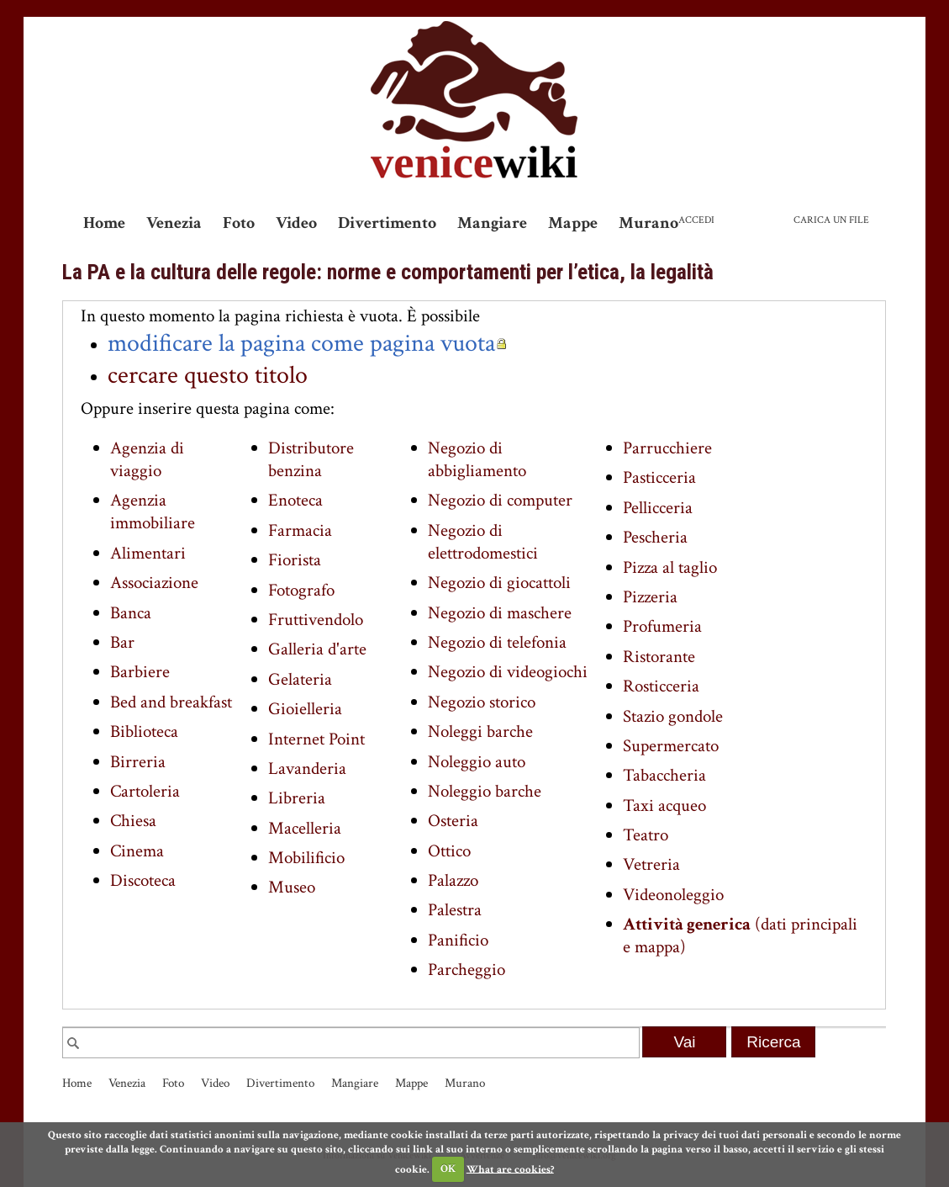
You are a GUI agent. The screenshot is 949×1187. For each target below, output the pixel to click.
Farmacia (300, 530)
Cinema (137, 851)
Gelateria (300, 679)
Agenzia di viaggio (147, 459)
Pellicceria (658, 507)
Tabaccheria (664, 775)
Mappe (573, 223)
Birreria (138, 761)
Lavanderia (307, 768)
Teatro (645, 835)
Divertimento (387, 223)
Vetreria (651, 864)
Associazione (154, 582)
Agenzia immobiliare (152, 511)
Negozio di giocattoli (499, 582)
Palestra (455, 909)
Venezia (174, 223)
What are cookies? (510, 1169)
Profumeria (662, 626)
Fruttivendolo (315, 619)
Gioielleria (305, 708)
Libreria (296, 798)
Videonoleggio (673, 894)
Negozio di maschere (500, 612)
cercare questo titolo (208, 375)
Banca (130, 612)
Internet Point (316, 739)
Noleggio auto (476, 761)
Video (296, 223)
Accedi (696, 220)
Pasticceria (659, 477)
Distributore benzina (311, 459)
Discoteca (143, 880)
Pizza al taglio (670, 567)
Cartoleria (145, 791)
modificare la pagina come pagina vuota (301, 343)
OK (448, 1169)
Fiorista (294, 559)
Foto (239, 223)
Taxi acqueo (664, 805)
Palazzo (453, 880)
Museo (291, 887)
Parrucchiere (667, 448)
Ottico (449, 851)
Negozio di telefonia (497, 642)
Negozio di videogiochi (508, 671)
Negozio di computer (500, 500)
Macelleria (304, 828)
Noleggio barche (484, 791)
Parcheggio (466, 969)
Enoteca (295, 500)
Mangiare (492, 223)
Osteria (453, 820)
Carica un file (831, 220)
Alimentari (148, 553)
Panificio (458, 940)
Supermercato (671, 745)
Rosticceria (661, 686)
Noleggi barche (480, 731)
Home (104, 223)
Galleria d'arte (317, 649)
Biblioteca (144, 731)
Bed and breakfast (171, 702)
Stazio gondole (673, 716)
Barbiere (140, 671)
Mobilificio (306, 857)
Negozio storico (481, 702)
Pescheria (655, 537)
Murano (648, 223)
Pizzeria (650, 597)
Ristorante (659, 656)
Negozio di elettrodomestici (483, 541)
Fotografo (301, 590)
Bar (122, 642)
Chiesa (133, 820)
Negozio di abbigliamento (477, 459)
